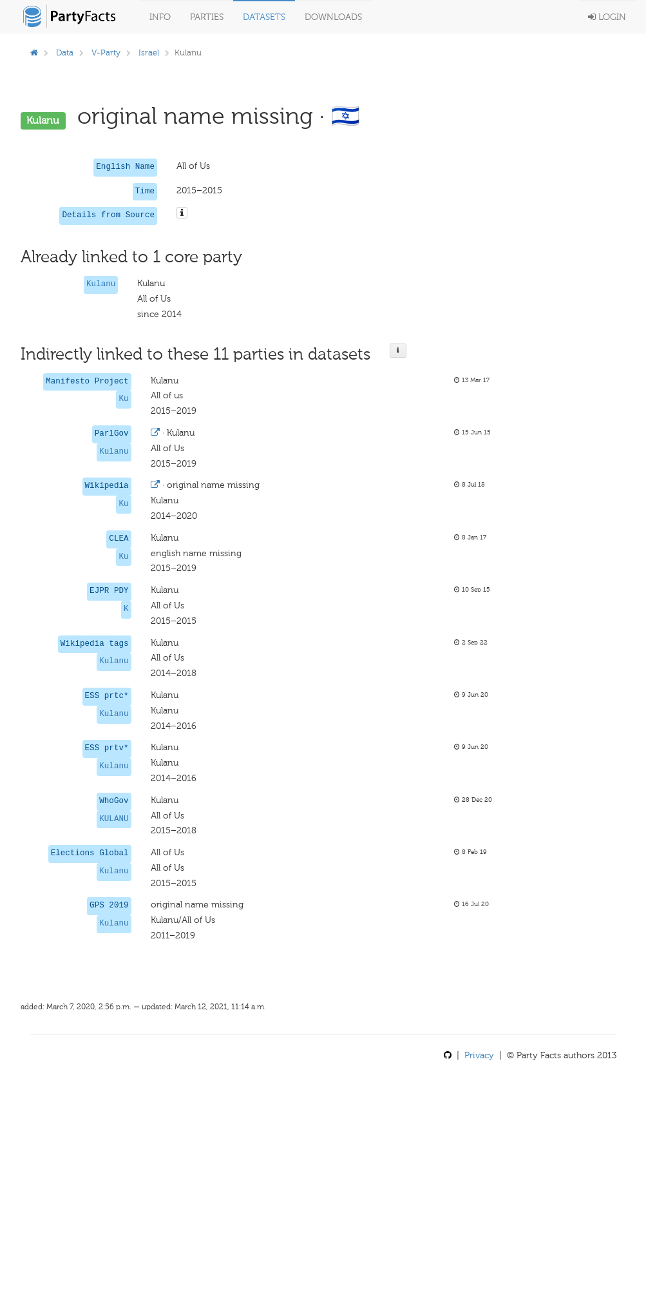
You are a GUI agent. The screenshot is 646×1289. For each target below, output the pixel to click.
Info (160, 17)
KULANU (113, 819)
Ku (123, 398)
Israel (148, 52)
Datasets (264, 17)
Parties (206, 17)
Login (607, 17)
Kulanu (100, 284)
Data (64, 52)
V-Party (105, 52)
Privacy (479, 1055)
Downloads (333, 17)
